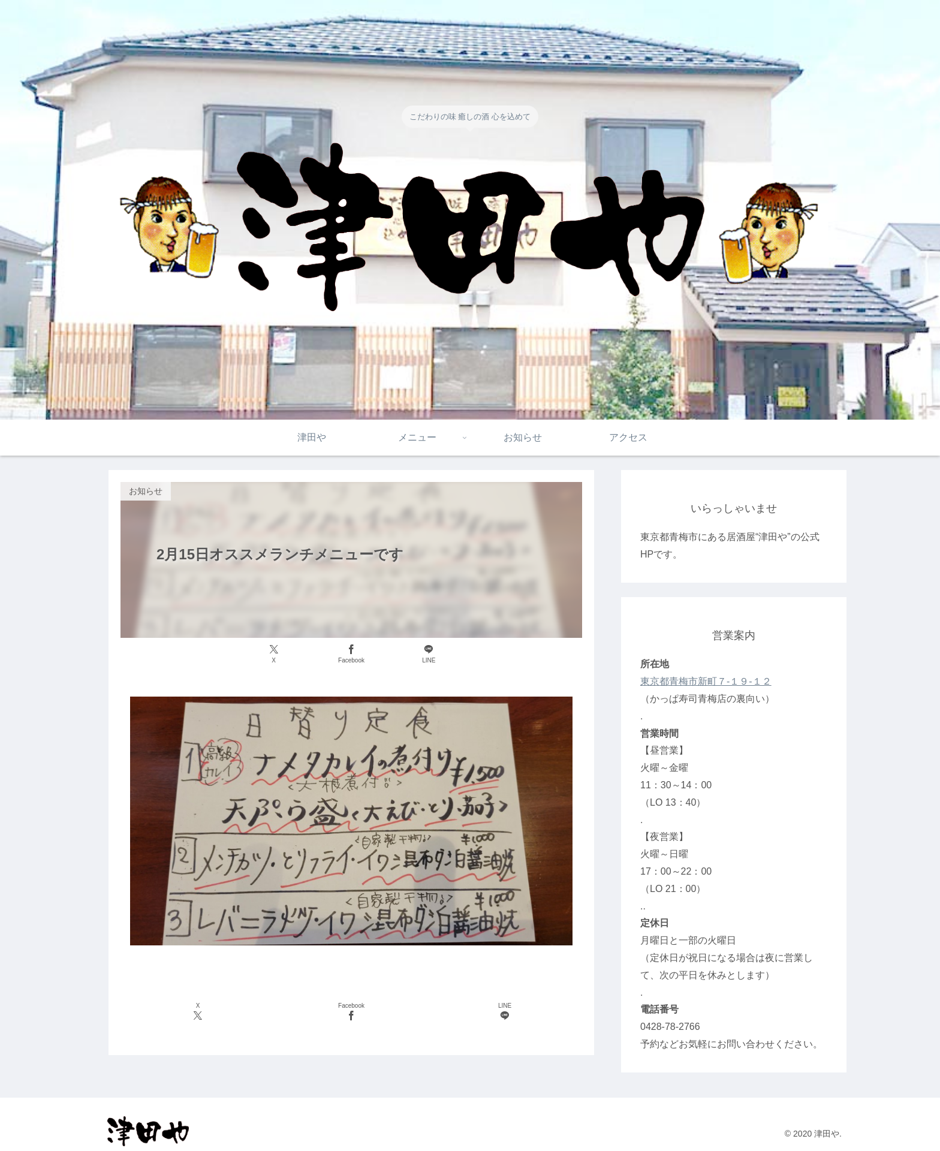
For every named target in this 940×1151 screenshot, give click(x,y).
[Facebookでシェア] (351, 654)
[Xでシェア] (274, 654)
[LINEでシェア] (429, 654)
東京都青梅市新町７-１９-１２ (706, 681)
